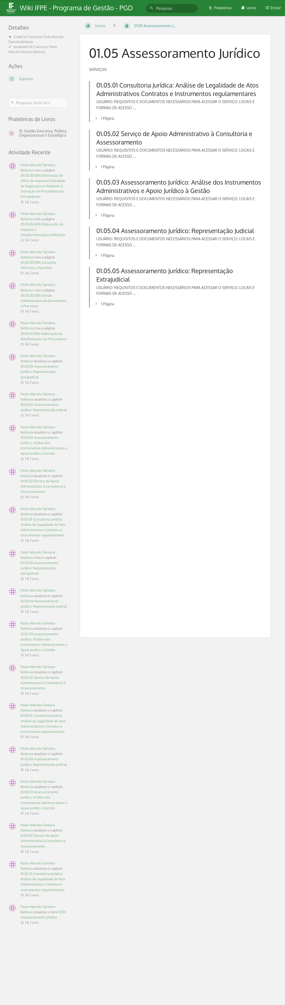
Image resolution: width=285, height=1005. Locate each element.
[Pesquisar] (152, 8)
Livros (248, 8)
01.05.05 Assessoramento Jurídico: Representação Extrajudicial (40, 371)
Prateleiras (220, 8)
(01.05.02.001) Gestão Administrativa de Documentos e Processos (43, 300)
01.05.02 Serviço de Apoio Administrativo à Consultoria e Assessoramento (43, 486)
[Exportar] (38, 79)
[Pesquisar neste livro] (38, 103)
